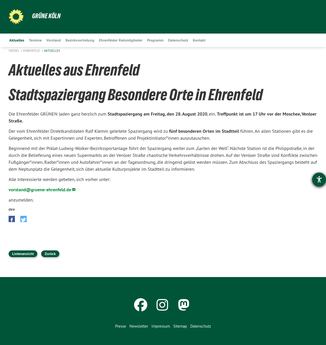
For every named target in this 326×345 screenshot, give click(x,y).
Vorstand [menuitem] (53, 40)
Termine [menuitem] (35, 40)
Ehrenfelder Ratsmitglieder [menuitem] (120, 40)
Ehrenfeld (32, 51)
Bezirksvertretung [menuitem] (79, 40)
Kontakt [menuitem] (199, 40)
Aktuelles (52, 51)
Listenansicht (23, 253)
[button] (12, 219)
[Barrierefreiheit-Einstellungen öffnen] (319, 179)
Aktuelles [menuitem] (16, 40)
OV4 (12, 209)
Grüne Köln (46, 16)
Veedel (14, 51)
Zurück (50, 253)
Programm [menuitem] (155, 40)
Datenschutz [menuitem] (178, 40)
